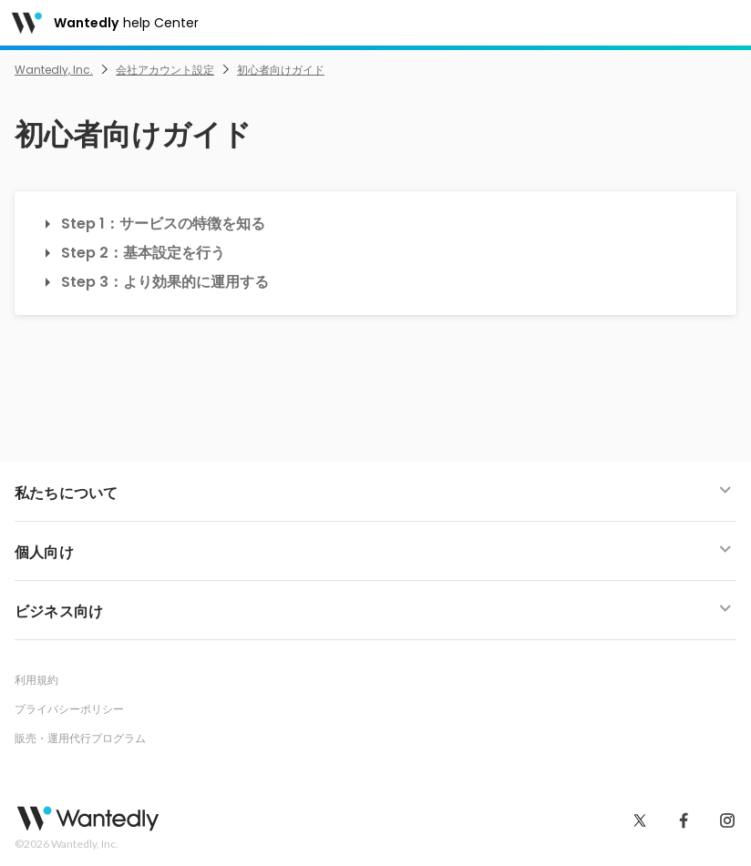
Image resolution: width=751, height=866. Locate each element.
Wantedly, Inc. (54, 69)
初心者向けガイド (280, 69)
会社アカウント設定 (165, 69)
